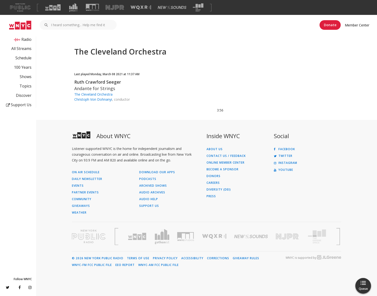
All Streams (21, 48)
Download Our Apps (157, 172)
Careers (213, 182)
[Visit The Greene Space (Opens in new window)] (198, 7)
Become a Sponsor (223, 169)
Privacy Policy (165, 258)
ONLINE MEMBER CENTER (226, 162)
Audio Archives (152, 192)
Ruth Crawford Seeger (97, 82)
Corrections (218, 258)
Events (78, 185)
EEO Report (125, 265)
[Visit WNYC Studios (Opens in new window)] (92, 7)
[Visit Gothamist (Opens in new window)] (73, 7)
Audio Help (148, 199)
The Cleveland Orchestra (93, 94)
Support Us (18, 104)
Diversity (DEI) (219, 189)
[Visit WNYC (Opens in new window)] (53, 7)
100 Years (22, 67)
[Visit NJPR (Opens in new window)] (115, 7)
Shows (25, 76)
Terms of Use (138, 258)
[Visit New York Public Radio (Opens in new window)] (89, 236)
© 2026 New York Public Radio (97, 258)
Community (81, 199)
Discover (23, 95)
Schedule (23, 58)
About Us (215, 149)
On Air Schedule (86, 172)
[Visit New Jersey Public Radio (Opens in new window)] (288, 237)
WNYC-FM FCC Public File (92, 265)
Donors (213, 176)
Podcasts (147, 179)
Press (211, 196)
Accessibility (192, 258)
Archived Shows (153, 185)
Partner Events (85, 192)
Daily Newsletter (87, 179)
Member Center (357, 25)
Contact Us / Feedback (226, 155)
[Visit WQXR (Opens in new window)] (141, 7)
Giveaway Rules (246, 258)
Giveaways (81, 205)
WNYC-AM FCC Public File (158, 265)
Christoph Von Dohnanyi (93, 99)
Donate (330, 25)
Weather (79, 212)
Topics (25, 86)
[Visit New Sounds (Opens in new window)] (172, 7)
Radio (26, 39)
